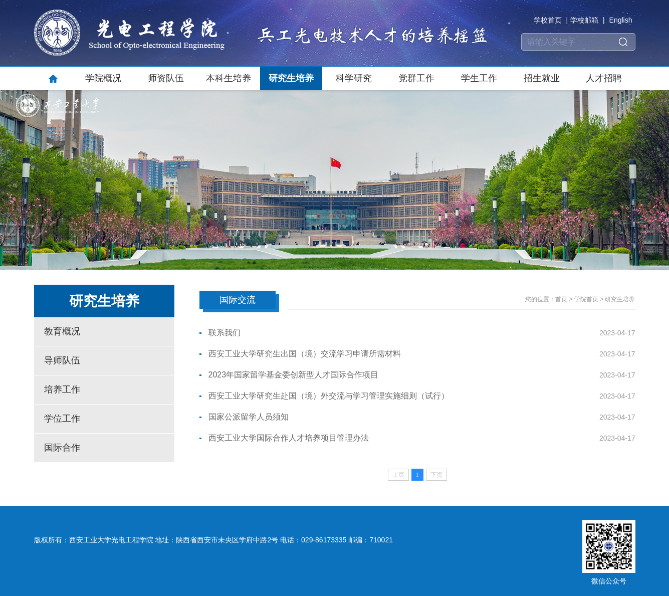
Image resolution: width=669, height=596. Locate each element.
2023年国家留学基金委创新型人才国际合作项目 (293, 374)
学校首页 (548, 20)
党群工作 (416, 78)
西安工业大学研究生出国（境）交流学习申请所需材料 (304, 353)
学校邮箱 (584, 20)
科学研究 (354, 78)
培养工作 (62, 389)
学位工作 (62, 419)
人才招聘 (604, 78)
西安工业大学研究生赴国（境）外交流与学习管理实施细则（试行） (328, 395)
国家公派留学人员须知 (248, 417)
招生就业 (542, 78)
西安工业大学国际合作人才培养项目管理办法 (288, 438)
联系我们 (224, 332)
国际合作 (62, 448)
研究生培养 (291, 78)
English (620, 20)
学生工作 (479, 78)
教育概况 (62, 331)
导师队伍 (62, 360)
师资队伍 (166, 78)
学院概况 (103, 78)
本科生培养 (228, 78)
